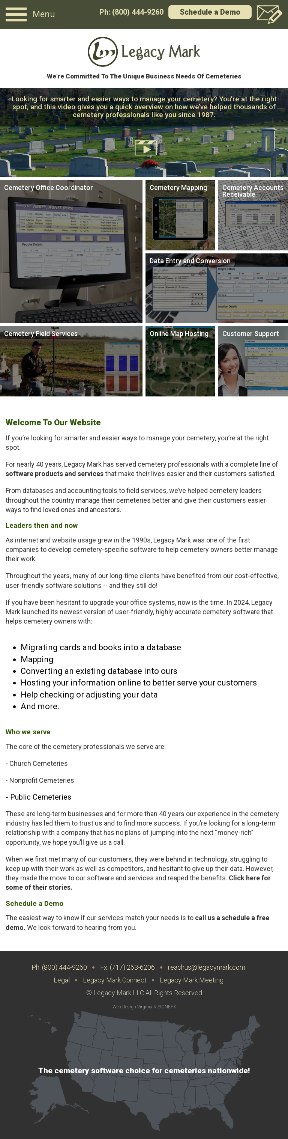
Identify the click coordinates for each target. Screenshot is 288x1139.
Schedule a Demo (210, 12)
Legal (62, 980)
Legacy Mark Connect (115, 980)
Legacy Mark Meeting (192, 980)
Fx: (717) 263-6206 (127, 967)
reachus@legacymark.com (206, 967)
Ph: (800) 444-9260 (131, 12)
